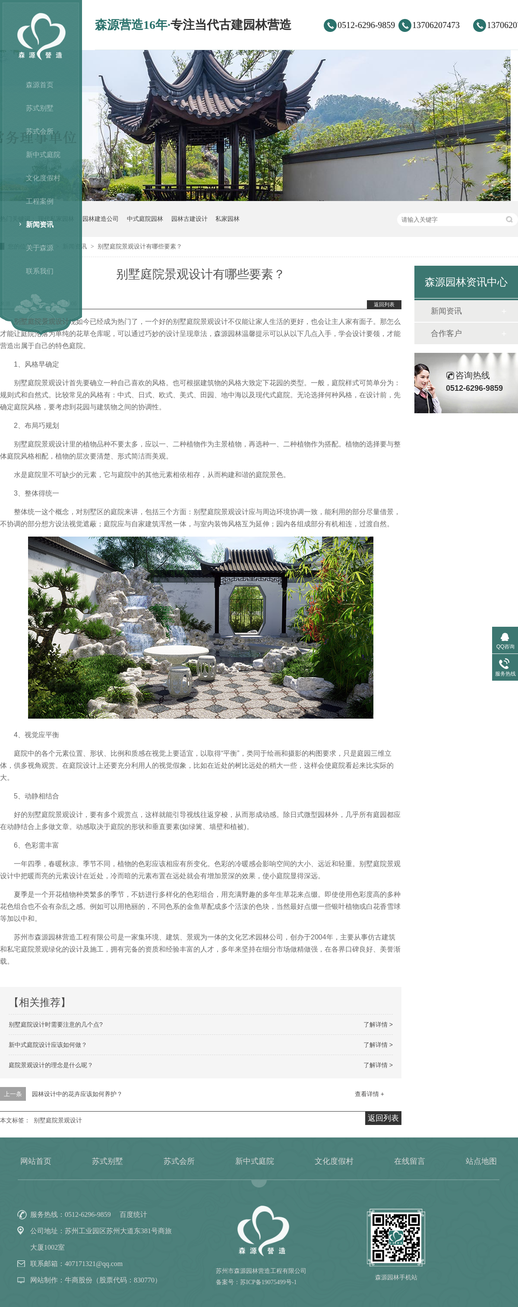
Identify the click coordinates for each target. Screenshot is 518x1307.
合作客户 (446, 333)
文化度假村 (43, 178)
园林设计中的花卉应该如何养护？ (77, 1093)
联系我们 (40, 271)
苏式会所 (40, 131)
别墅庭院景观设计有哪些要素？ (140, 246)
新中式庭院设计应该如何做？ (48, 1044)
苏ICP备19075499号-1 (268, 1282)
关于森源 (40, 247)
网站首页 (35, 1161)
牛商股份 (78, 1280)
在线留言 (409, 1161)
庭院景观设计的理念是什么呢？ (51, 1065)
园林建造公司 (100, 218)
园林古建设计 (189, 218)
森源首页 (40, 84)
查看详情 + (369, 1093)
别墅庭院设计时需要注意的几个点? (56, 1024)
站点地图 (481, 1161)
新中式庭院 (43, 154)
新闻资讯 (40, 224)
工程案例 (40, 201)
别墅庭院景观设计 (58, 1120)
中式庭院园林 (145, 218)
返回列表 (384, 305)
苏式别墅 (40, 108)
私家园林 (227, 218)
